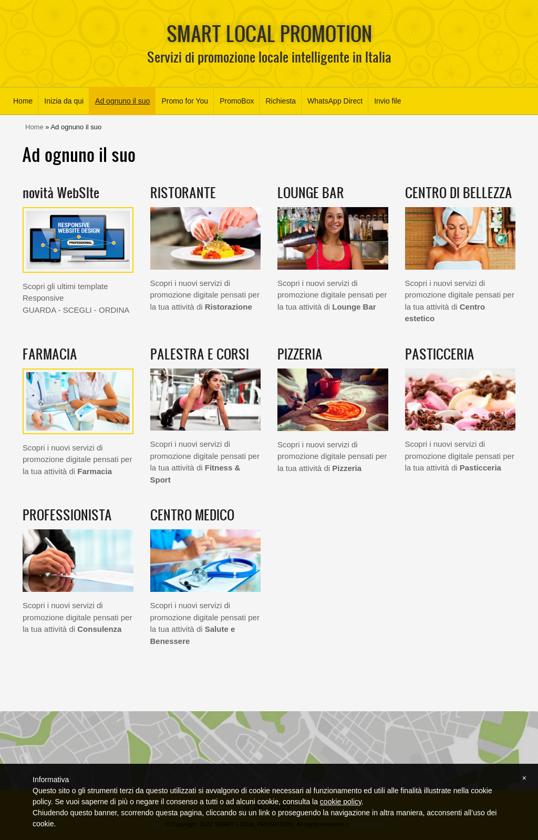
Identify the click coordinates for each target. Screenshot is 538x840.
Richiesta (280, 101)
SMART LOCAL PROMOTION (269, 33)
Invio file (387, 101)
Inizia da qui (64, 101)
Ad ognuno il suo (122, 101)
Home (23, 101)
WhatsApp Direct (335, 101)
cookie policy (340, 801)
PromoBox (237, 101)
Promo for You (184, 101)
